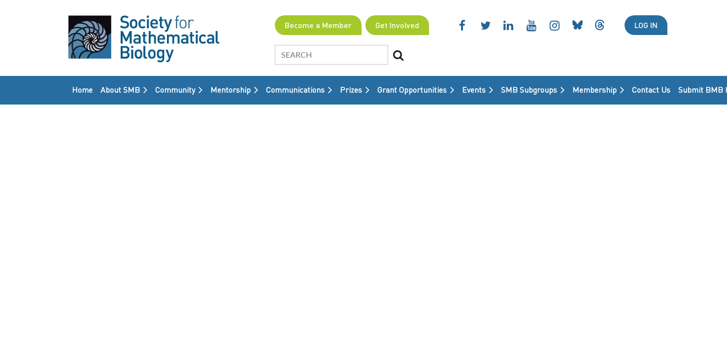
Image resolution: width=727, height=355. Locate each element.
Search (398, 55)
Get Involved (397, 25)
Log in (646, 25)
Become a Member (318, 25)
